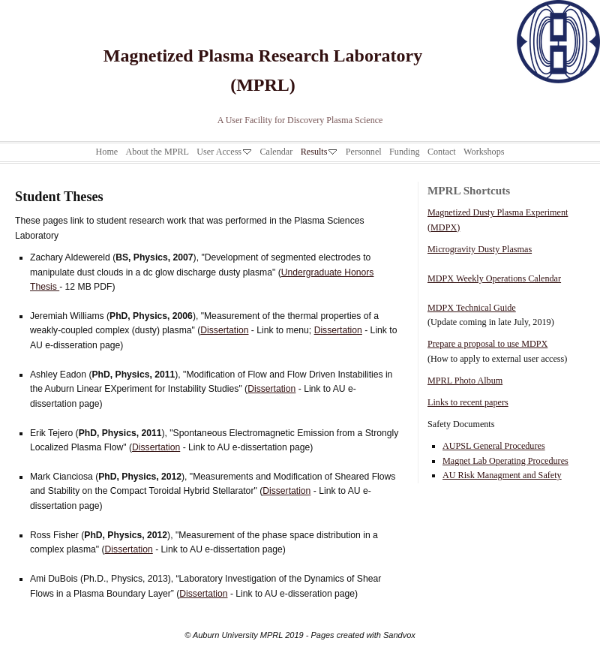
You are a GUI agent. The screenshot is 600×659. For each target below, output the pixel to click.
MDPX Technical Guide (472, 307)
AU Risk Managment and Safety (502, 475)
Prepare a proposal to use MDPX (488, 344)
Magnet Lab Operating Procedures (505, 461)
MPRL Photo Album (465, 380)
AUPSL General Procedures (493, 446)
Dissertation (224, 330)
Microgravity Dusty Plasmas (480, 249)
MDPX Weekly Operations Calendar (494, 278)
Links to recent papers (468, 402)
